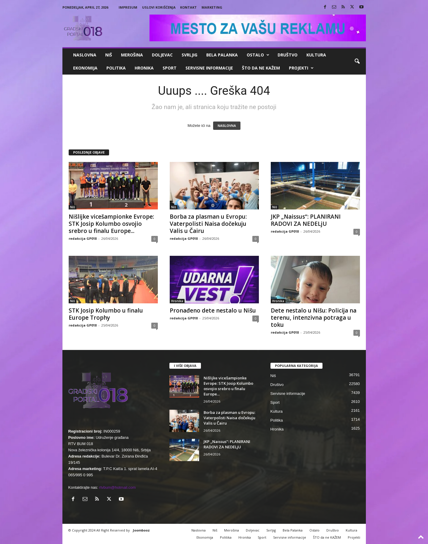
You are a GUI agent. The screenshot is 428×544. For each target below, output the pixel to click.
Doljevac (162, 55)
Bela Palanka (222, 55)
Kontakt (188, 7)
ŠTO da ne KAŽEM (261, 68)
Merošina (132, 55)
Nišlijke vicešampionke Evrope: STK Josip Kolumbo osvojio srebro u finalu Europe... (111, 224)
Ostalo (258, 55)
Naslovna (84, 55)
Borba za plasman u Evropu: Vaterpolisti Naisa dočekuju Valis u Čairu (208, 224)
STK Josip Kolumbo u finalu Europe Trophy (106, 314)
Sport (170, 68)
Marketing (212, 7)
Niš (108, 55)
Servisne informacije (209, 68)
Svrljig (189, 55)
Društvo (288, 55)
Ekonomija (85, 68)
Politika (116, 68)
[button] (357, 61)
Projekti (301, 68)
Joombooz (141, 530)
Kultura (316, 55)
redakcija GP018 (83, 238)
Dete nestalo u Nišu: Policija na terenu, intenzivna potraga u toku (313, 318)
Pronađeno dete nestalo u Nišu (213, 310)
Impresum (128, 7)
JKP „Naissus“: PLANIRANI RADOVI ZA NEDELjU (306, 220)
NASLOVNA (227, 125)
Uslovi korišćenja (159, 7)
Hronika (144, 68)
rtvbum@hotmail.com (117, 487)
